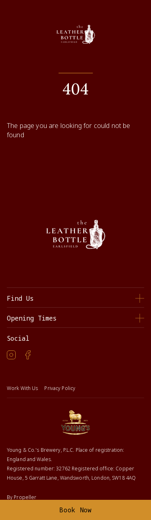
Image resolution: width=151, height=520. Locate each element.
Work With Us (22, 388)
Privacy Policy (59, 388)
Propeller (25, 497)
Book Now (75, 509)
